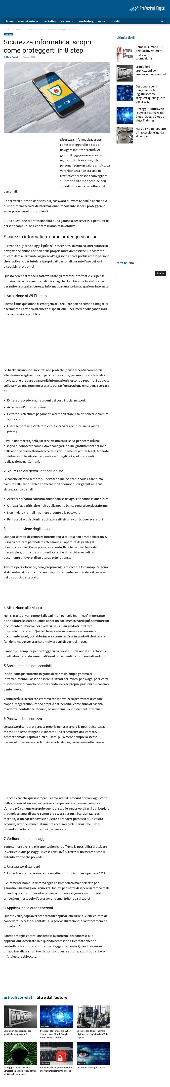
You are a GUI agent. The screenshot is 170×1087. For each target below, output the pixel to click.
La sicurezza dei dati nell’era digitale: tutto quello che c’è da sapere (92, 988)
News (101, 21)
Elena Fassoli (12, 57)
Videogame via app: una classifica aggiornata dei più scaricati (92, 1077)
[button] (162, 21)
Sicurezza (67, 21)
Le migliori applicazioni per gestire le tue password (151, 70)
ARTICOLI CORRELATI (19, 951)
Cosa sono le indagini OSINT (91, 1021)
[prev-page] (6, 1034)
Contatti (115, 21)
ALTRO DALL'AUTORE (52, 951)
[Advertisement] (31, 161)
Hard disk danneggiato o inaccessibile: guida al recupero (151, 132)
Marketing (49, 21)
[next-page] (11, 1034)
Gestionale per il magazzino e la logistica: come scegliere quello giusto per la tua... (151, 94)
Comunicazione (28, 21)
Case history (85, 21)
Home (9, 21)
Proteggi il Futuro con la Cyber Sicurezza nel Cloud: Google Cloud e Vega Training (55, 988)
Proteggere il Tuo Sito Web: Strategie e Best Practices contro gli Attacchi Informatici (20, 1024)
